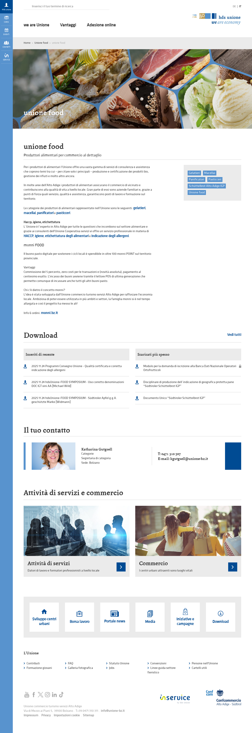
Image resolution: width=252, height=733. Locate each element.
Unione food (41, 42)
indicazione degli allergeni (110, 236)
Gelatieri (194, 173)
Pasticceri (214, 179)
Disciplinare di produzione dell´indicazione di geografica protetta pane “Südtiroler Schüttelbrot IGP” (188, 384)
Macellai (209, 173)
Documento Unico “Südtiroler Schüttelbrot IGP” (174, 398)
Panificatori (196, 179)
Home (27, 42)
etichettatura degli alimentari (67, 236)
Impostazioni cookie (67, 715)
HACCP (28, 236)
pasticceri (63, 213)
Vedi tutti (234, 335)
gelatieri (139, 208)
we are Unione (36, 25)
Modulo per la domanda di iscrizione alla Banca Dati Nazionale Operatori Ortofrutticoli (189, 368)
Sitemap (88, 715)
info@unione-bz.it (113, 711)
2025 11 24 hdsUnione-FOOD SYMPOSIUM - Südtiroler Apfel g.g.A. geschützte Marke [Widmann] (74, 400)
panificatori (45, 213)
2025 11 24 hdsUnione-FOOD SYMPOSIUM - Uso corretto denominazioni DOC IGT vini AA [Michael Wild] (78, 384)
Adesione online (101, 25)
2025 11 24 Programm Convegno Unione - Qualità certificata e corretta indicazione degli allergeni (77, 368)
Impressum (31, 715)
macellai (30, 213)
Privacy (46, 715)
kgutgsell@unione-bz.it (189, 458)
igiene (39, 236)
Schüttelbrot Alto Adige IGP (207, 186)
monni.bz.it (49, 313)
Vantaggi (68, 25)
